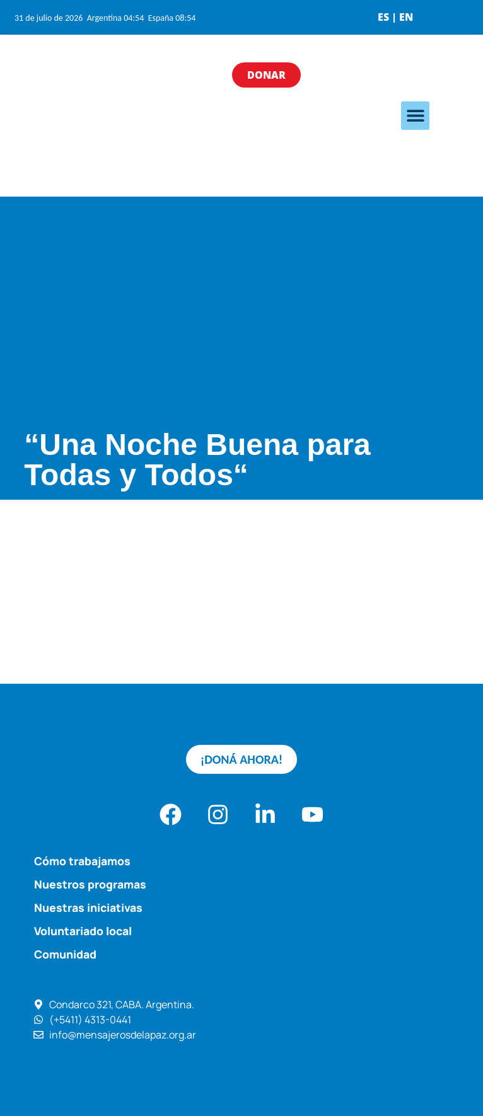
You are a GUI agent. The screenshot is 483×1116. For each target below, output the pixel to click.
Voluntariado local (83, 930)
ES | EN (395, 17)
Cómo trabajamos (82, 860)
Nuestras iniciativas (88, 907)
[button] (415, 115)
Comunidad (65, 954)
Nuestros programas (90, 884)
